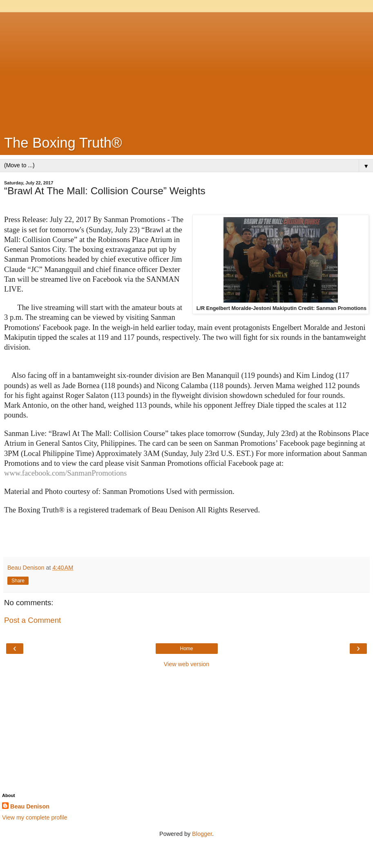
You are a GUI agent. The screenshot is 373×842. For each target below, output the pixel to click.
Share (18, 581)
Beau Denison (29, 806)
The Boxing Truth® (63, 142)
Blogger (202, 834)
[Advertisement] (186, 69)
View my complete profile (34, 817)
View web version (187, 664)
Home (186, 648)
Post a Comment (32, 620)
